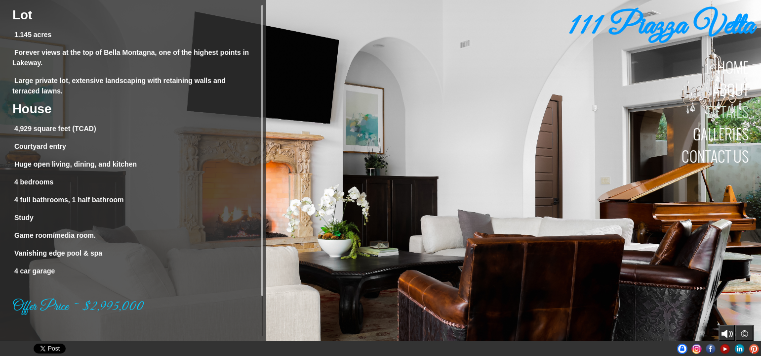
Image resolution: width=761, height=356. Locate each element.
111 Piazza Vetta (660, 26)
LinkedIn (739, 349)
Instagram (696, 349)
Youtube (725, 349)
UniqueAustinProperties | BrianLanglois (682, 349)
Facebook (711, 349)
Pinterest (754, 349)
